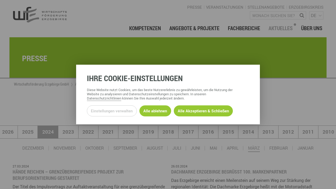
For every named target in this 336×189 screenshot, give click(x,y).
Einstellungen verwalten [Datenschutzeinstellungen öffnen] (112, 110)
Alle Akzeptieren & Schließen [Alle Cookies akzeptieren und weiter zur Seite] (203, 110)
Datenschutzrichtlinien (104, 98)
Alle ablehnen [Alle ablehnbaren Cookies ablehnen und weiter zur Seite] (155, 110)
